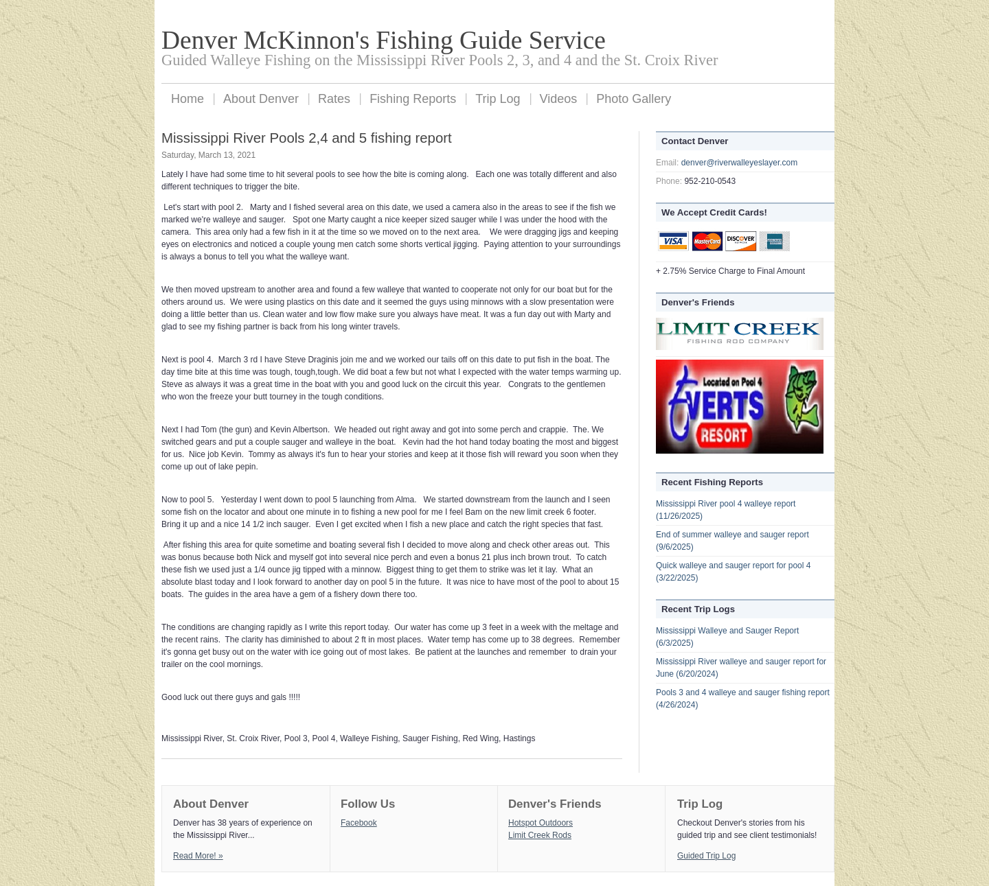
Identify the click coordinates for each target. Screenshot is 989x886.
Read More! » (198, 856)
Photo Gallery (633, 99)
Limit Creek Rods (539, 835)
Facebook (359, 823)
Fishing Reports (413, 99)
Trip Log (497, 99)
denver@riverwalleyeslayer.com (739, 162)
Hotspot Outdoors (540, 823)
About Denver (261, 99)
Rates (334, 99)
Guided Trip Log (706, 856)
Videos (559, 99)
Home (187, 99)
